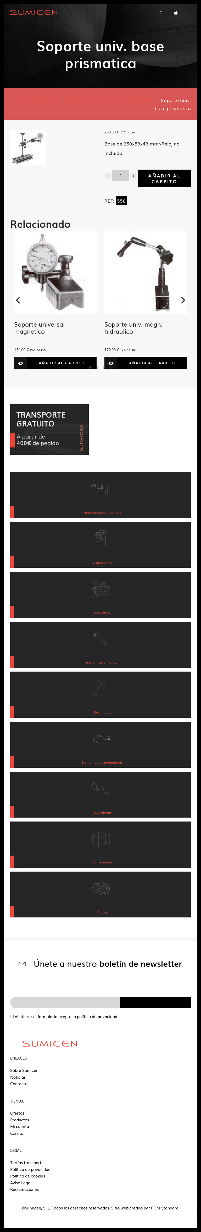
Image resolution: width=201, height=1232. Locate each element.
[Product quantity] (120, 175)
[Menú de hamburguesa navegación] (186, 12)
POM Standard (164, 1208)
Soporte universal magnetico (39, 328)
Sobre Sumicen (24, 1070)
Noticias (18, 1077)
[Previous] (18, 300)
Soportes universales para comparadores (110, 99)
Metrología (47, 99)
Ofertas (17, 1113)
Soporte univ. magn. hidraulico (133, 328)
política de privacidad (97, 1016)
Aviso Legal (20, 1182)
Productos (19, 1119)
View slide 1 (90, 367)
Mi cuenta (19, 1126)
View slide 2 (97, 367)
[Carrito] (176, 12)
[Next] (182, 300)
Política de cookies (27, 1176)
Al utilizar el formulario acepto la (63, 1016)
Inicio (25, 99)
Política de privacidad (30, 1169)
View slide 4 (110, 367)
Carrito (16, 1133)
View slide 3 (104, 367)
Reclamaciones (24, 1189)
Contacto (18, 1083)
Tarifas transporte (27, 1162)
